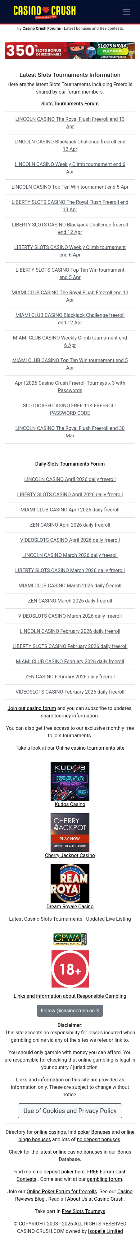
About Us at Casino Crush (95, 1199)
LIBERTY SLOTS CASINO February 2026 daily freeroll (69, 646)
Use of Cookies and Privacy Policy (69, 1111)
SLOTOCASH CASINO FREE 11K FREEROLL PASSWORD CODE (70, 409)
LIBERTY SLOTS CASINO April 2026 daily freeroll (70, 494)
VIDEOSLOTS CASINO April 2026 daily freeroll (70, 540)
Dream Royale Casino (70, 906)
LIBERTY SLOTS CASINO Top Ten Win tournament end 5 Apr (70, 273)
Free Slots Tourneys (83, 1211)
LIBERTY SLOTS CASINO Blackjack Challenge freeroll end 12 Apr (70, 228)
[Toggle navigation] (126, 12)
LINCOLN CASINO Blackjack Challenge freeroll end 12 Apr (70, 145)
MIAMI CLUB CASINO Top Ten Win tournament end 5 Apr (70, 364)
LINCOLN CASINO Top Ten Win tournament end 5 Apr (70, 187)
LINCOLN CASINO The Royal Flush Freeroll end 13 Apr (69, 122)
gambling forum (104, 1179)
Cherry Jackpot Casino (70, 855)
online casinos (50, 1132)
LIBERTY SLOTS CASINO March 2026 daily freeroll (70, 570)
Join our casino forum (31, 708)
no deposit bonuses (98, 1139)
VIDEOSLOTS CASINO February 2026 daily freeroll (70, 692)
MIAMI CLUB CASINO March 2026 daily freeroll (70, 586)
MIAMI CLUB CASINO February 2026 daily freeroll (70, 661)
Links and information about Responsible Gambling (70, 996)
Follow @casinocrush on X (70, 1011)
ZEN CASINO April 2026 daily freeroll (70, 525)
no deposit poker (55, 1172)
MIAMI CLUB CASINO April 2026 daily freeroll (70, 510)
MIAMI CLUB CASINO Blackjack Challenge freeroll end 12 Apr (70, 319)
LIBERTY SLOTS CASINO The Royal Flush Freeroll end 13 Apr (69, 206)
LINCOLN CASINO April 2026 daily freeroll (69, 479)
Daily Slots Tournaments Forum (70, 464)
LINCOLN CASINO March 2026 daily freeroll (70, 555)
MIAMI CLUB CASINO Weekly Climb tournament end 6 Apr (70, 341)
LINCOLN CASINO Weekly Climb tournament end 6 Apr (70, 168)
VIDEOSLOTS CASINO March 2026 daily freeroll (70, 616)
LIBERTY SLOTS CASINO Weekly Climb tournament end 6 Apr (70, 251)
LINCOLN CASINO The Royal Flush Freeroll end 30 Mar (69, 432)
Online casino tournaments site (90, 748)
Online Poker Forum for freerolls (62, 1191)
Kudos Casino (70, 804)
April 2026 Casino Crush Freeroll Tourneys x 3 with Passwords (70, 386)
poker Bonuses (94, 1132)
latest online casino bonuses (70, 1152)
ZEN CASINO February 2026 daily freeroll (70, 677)
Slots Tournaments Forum (70, 104)
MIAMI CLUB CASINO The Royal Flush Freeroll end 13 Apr (70, 296)
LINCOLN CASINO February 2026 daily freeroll (70, 631)
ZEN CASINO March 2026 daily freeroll (70, 601)
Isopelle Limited (105, 1231)
